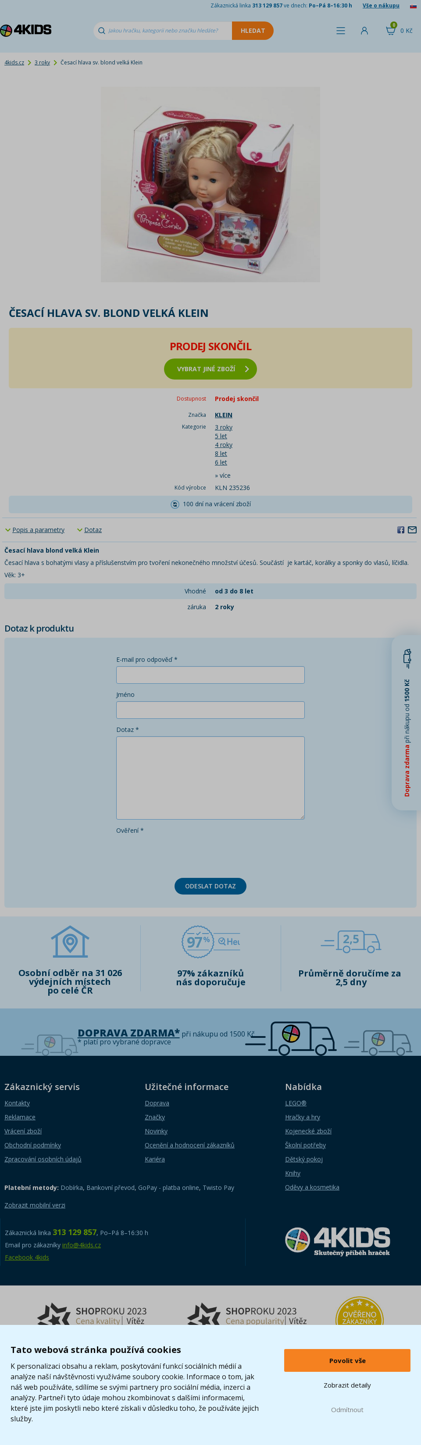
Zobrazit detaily (347, 1385)
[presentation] (183, 854)
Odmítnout (347, 1409)
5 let (221, 436)
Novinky (156, 1131)
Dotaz (93, 529)
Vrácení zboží (23, 1131)
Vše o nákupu (381, 5)
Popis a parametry (38, 529)
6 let (221, 462)
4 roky (223, 444)
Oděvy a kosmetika (312, 1187)
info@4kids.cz (81, 1245)
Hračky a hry (302, 1117)
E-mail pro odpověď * (147, 659)
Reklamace (20, 1117)
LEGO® (296, 1103)
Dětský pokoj (304, 1159)
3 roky (42, 62)
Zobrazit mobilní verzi (34, 1205)
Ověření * (130, 830)
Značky (155, 1117)
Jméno (125, 694)
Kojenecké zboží (308, 1131)
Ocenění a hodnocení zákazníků (190, 1145)
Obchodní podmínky (32, 1145)
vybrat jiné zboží (213, 369)
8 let (221, 453)
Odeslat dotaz (210, 886)
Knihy (292, 1173)
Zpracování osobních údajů (43, 1159)
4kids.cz (14, 62)
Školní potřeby (305, 1145)
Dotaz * (127, 729)
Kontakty (17, 1103)
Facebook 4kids (27, 1257)
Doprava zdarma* (129, 1033)
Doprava (157, 1103)
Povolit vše (347, 1360)
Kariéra (155, 1159)
